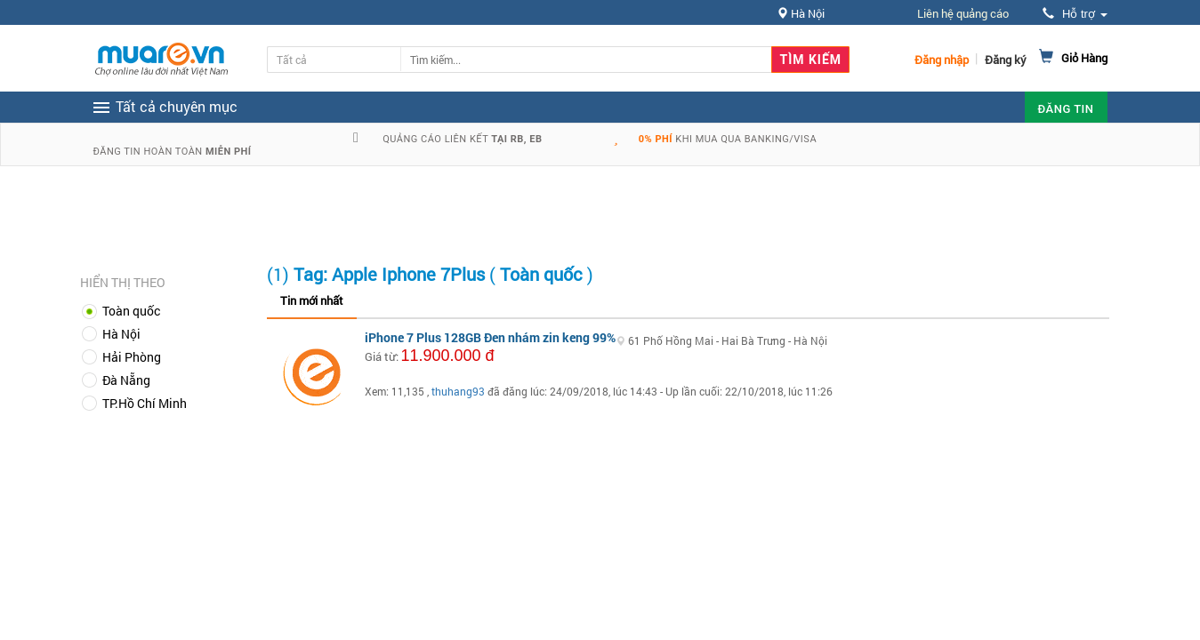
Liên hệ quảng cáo (963, 13)
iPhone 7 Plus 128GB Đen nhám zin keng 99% (490, 337)
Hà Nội (121, 333)
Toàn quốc (131, 310)
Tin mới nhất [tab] (311, 300)
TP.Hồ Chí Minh (144, 403)
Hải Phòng (131, 356)
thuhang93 (458, 391)
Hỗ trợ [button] (1075, 13)
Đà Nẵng (126, 380)
